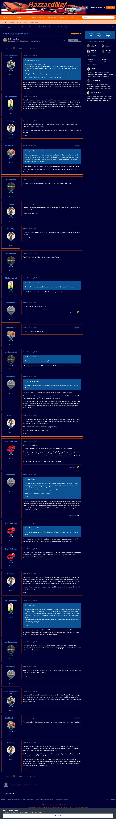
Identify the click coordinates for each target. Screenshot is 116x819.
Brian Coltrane (11, 441)
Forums (19, 18)
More (72, 17)
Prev (7, 48)
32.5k (11, 74)
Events (19, 22)
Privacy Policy (54, 805)
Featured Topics (52, 17)
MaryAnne (10, 303)
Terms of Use (27, 812)
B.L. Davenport (11, 96)
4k (11, 113)
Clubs (26, 17)
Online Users (34, 22)
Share (63, 40)
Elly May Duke (14, 39)
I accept (58, 815)
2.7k (11, 196)
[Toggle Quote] (25, 60)
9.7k (11, 162)
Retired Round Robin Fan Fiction (30, 41)
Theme (45, 805)
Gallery (12, 22)
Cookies (71, 805)
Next (20, 48)
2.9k (11, 319)
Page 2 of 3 (32, 48)
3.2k (11, 458)
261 (11, 138)
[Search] (91, 17)
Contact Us (63, 805)
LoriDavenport (11, 179)
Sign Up (110, 7)
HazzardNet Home (8, 17)
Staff (25, 22)
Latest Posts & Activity (38, 17)
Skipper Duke (72, 312)
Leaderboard (64, 17)
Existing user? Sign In (97, 7)
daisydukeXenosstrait (10, 56)
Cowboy (10, 121)
